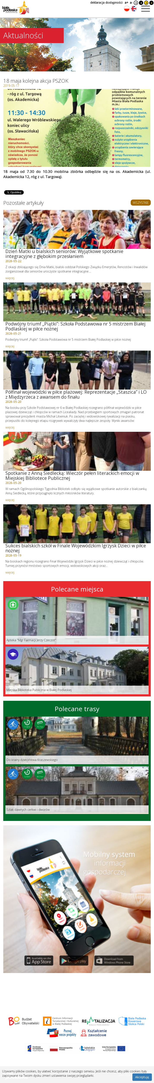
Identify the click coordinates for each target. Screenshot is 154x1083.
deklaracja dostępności (106, 2)
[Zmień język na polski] (127, 8)
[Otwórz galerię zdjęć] (77, 128)
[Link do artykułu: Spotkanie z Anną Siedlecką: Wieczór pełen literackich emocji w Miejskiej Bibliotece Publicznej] (77, 451)
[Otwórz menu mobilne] (145, 8)
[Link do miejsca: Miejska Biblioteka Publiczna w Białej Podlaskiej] (77, 670)
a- (131, 2)
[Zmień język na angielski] (134, 8)
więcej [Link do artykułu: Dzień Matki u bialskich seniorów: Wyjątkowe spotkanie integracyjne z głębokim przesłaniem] (9, 278)
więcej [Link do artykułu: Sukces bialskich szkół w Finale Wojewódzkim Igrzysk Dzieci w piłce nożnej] (9, 572)
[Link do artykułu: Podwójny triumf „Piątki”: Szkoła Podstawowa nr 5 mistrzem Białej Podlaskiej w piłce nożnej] (77, 301)
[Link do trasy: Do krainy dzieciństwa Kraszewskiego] (77, 740)
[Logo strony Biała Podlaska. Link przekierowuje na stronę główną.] (15, 7)
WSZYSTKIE (141, 202)
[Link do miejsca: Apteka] (77, 621)
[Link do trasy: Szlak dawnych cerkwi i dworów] (77, 790)
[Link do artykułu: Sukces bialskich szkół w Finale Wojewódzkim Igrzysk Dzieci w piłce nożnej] (77, 523)
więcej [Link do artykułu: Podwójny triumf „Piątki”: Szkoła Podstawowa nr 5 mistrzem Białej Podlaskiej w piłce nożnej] (9, 346)
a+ (126, 2)
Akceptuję (142, 1077)
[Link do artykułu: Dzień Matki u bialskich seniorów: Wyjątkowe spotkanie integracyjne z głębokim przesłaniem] (77, 229)
